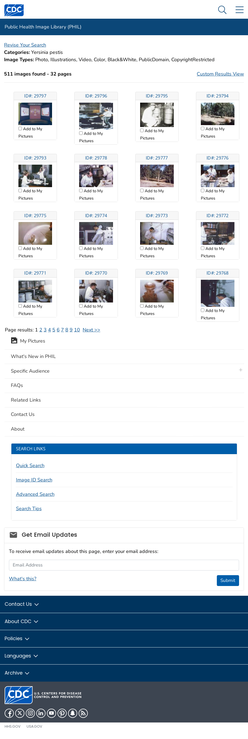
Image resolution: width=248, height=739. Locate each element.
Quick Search (30, 465)
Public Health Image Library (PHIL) (43, 27)
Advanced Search (35, 494)
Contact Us (23, 414)
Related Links (26, 400)
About (17, 429)
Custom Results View (220, 74)
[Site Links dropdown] (239, 10)
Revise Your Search (25, 45)
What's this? (22, 578)
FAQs (17, 385)
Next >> (91, 330)
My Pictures (28, 341)
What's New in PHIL (33, 356)
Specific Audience (30, 371)
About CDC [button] (22, 621)
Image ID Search (34, 480)
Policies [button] (17, 638)
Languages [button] (22, 655)
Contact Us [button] (22, 604)
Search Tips (29, 508)
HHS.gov (13, 726)
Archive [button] (17, 672)
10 (77, 330)
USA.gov (34, 726)
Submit (227, 580)
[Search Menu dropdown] (222, 10)
